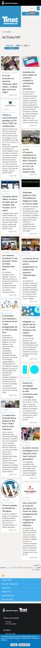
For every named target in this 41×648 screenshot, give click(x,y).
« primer (36, 565)
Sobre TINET (7, 580)
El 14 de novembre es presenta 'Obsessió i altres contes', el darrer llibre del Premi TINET (10, 83)
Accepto (14, 645)
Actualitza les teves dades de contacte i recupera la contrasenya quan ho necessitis (30, 80)
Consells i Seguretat (9, 584)
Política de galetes (10, 624)
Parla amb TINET (10, 634)
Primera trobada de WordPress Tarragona (9, 508)
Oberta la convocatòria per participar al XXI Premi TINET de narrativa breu (9, 120)
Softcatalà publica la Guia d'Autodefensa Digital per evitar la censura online (30, 198)
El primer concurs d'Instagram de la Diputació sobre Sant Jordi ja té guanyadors (30, 453)
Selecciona (9, 45)
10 (31, 567)
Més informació (24, 645)
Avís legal (8, 622)
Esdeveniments (8, 596)
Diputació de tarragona (9, 3)
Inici (3, 32)
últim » (38, 570)
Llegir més (13, 95)
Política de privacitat (11, 618)
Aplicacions (6, 588)
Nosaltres (7, 630)
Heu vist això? (7, 599)
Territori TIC (6, 592)
